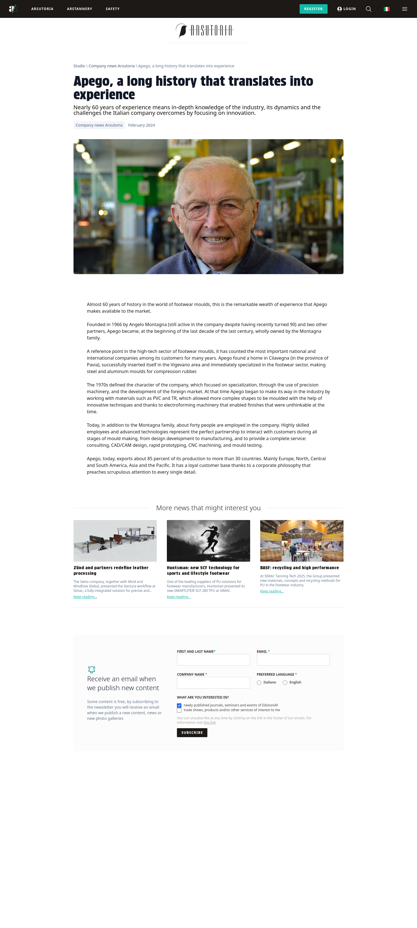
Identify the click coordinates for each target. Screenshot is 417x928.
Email (263, 651)
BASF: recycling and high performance (299, 567)
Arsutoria (42, 8)
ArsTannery (80, 8)
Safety (113, 8)
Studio (79, 65)
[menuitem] (386, 9)
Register (313, 8)
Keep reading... (85, 596)
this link (210, 722)
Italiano (270, 682)
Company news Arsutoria (112, 65)
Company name (192, 674)
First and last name (196, 651)
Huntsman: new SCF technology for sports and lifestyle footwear (203, 570)
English (295, 682)
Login (346, 9)
